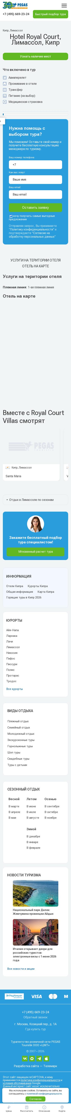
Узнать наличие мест (35, 56)
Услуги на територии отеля (36, 260)
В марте (14, 806)
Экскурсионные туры (20, 740)
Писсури (11, 664)
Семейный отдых (18, 727)
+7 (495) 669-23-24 (16, 14)
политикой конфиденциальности (44, 1093)
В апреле (14, 812)
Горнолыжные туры (20, 746)
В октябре (51, 812)
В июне (31, 806)
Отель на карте (35, 266)
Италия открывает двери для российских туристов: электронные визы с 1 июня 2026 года (34, 954)
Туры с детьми (17, 765)
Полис (10, 670)
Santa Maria (13, 476)
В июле (31, 812)
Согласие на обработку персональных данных (32, 234)
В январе (32, 842)
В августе (33, 817)
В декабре (33, 836)
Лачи (9, 641)
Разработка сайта (26, 1066)
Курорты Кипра (38, 586)
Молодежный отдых (20, 733)
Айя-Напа (12, 630)
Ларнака (11, 636)
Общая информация (19, 591)
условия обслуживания (17, 1083)
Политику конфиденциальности (31, 229)
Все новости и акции (20, 968)
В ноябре (50, 817)
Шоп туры (13, 752)
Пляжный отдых (18, 721)
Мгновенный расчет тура (35, 551)
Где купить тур (35, 1029)
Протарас (12, 675)
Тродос (11, 681)
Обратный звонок (35, 1017)
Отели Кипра (14, 586)
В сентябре (51, 806)
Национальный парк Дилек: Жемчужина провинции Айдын (33, 911)
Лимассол (13, 647)
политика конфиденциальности (40, 1080)
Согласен (35, 1099)
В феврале (33, 847)
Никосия (11, 653)
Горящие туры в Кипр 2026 (23, 597)
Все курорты (14, 689)
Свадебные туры (18, 758)
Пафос (10, 658)
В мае (12, 817)
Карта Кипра (45, 591)
